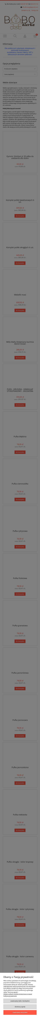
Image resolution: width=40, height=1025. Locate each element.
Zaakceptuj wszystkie (20, 1012)
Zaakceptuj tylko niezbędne (20, 1001)
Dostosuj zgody (20, 1007)
